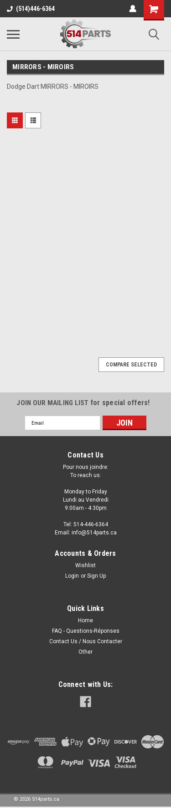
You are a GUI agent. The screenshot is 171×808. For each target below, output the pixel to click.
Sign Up (96, 576)
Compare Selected (131, 364)
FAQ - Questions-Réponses (85, 631)
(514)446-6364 (31, 8)
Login (72, 576)
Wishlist (85, 565)
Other (85, 652)
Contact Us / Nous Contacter (85, 641)
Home (85, 620)
